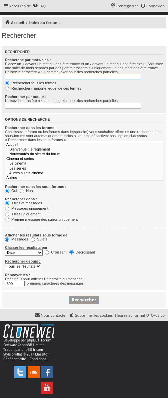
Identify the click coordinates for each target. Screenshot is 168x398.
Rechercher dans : (21, 199)
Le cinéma (84, 163)
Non (26, 191)
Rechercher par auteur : (25, 97)
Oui (11, 191)
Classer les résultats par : (27, 247)
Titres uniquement (23, 214)
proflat (17, 354)
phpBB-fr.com (32, 349)
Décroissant (82, 252)
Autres (84, 178)
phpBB (32, 340)
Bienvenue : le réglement (84, 149)
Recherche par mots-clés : (28, 60)
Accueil (84, 144)
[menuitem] (39, 6)
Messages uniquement (26, 208)
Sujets (39, 239)
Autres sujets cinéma (84, 173)
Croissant (56, 252)
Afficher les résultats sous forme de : (37, 235)
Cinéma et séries (84, 159)
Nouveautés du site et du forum (84, 154)
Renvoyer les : (17, 275)
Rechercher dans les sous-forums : (35, 187)
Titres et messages (23, 203)
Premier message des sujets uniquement (41, 219)
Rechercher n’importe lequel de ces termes (43, 88)
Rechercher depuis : (22, 261)
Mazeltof (41, 354)
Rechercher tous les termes (30, 83)
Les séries (84, 168)
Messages (16, 239)
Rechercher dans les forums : (31, 128)
